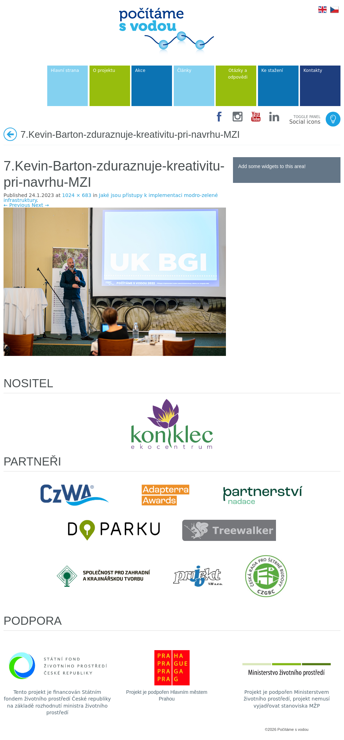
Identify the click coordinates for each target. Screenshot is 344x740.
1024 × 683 (76, 195)
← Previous (17, 205)
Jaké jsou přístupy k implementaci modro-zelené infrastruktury (111, 197)
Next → (40, 205)
